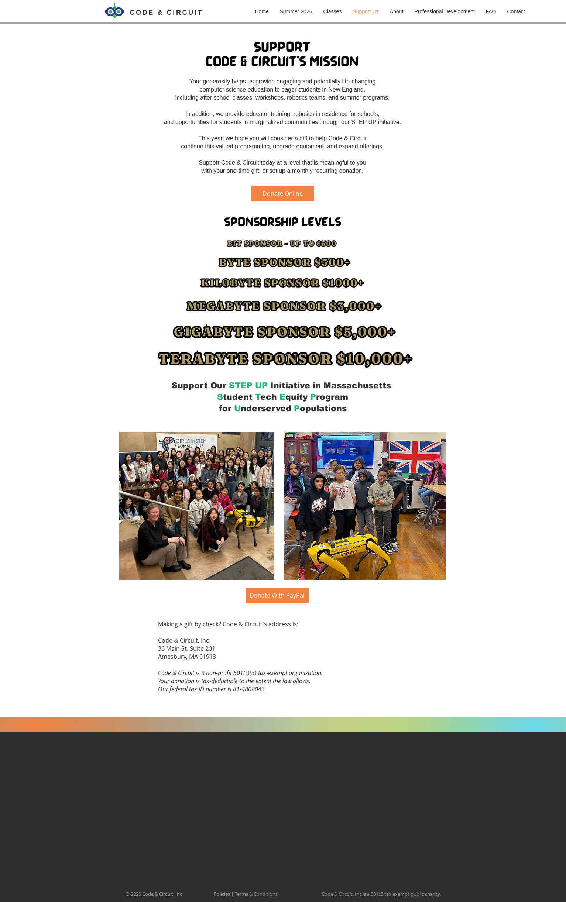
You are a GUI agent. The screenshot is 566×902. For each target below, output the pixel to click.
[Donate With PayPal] (277, 595)
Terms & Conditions (256, 894)
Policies (222, 894)
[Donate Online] (282, 193)
